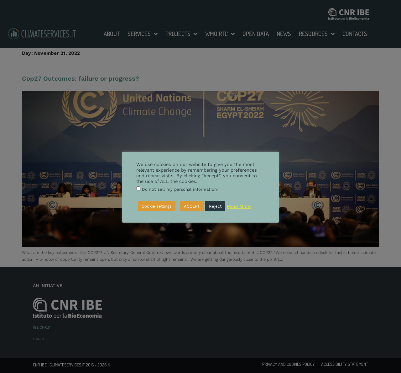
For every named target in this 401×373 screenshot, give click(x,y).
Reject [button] (215, 206)
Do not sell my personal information (179, 189)
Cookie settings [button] (157, 206)
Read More (239, 206)
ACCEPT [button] (192, 206)
